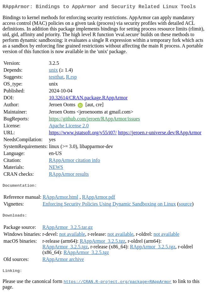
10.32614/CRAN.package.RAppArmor (88, 99)
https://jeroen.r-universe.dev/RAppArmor (159, 133)
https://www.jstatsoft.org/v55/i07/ (83, 133)
